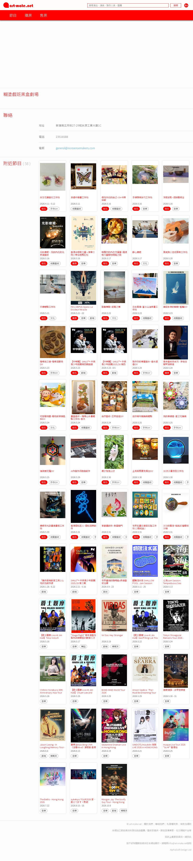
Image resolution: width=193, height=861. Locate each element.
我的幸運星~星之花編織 (174, 416)
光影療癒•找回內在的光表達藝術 (52, 253)
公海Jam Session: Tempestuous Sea (172, 582)
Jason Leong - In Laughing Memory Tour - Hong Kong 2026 (53, 747)
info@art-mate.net (177, 843)
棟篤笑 (115, 646)
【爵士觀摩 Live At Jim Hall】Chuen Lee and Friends (82, 692)
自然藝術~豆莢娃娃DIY (113, 416)
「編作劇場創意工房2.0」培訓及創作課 (52, 582)
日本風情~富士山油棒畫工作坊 (145, 308)
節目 (13, 15)
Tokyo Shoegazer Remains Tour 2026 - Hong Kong (173, 638)
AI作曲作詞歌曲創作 (80, 471)
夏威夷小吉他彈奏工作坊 (175, 252)
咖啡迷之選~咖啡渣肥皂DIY (51, 363)
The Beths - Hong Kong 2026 (52, 801)
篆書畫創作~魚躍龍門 (112, 525)
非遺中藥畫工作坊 (79, 197)
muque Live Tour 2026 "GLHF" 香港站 (174, 746)
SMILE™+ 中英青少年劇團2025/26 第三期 (83, 582)
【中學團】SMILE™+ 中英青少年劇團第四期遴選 (83, 363)
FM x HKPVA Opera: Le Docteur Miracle (82, 308)
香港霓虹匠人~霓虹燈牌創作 (83, 527)
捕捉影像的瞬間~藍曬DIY (175, 306)
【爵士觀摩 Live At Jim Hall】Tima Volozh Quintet (51, 638)
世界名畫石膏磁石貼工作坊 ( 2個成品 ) (144, 527)
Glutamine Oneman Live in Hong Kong (114, 746)
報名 (43, 208)
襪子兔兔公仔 (108, 471)
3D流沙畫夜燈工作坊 (173, 471)
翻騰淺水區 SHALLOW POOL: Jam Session (143, 582)
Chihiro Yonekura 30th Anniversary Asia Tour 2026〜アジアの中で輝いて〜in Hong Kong (52, 694)
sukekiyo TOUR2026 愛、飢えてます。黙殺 (83, 801)
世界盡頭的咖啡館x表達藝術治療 (114, 582)
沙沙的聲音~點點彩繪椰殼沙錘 (176, 527)
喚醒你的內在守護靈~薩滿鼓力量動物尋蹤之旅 (114, 253)
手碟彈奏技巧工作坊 (142, 197)
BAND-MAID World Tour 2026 (114, 691)
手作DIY (54, 208)
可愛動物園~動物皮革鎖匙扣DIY (52, 418)
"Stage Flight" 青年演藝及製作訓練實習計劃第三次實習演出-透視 (83, 638)
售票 (43, 15)
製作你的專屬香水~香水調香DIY (145, 363)
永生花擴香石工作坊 (50, 197)
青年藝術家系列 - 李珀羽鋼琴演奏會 (175, 363)
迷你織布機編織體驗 (142, 416)
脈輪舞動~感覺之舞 (111, 306)
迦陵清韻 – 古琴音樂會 (174, 689)
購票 (28, 15)
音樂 (145, 208)
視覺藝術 (76, 208)
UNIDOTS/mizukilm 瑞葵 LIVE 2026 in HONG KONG (144, 746)
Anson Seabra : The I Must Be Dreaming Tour (144, 691)
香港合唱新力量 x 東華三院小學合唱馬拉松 (83, 253)
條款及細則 (185, 824)
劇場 (92, 318)
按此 (189, 836)
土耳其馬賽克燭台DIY (142, 471)
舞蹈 (83, 646)
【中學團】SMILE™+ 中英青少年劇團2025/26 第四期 (114, 364)
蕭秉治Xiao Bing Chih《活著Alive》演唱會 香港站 (83, 747)
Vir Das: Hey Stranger (112, 635)
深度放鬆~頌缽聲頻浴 (173, 197)
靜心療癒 (136, 252)
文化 (145, 263)
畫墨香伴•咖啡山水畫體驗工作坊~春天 (83, 418)
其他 (105, 591)
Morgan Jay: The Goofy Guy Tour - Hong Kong (114, 801)
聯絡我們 (159, 824)
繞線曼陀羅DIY (47, 471)
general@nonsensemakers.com (75, 148)
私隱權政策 (172, 824)
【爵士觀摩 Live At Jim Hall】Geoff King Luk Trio (145, 636)
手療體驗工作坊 (47, 306)
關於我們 (148, 824)
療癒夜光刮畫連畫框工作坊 (52, 527)
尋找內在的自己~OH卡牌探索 (114, 199)
